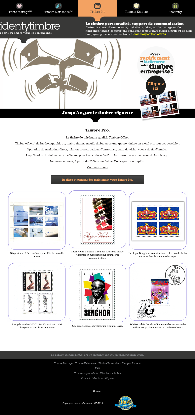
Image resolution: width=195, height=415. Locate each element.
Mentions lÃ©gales (103, 378)
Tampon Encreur (131, 363)
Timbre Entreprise (109, 363)
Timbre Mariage (63, 363)
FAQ (97, 368)
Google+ (97, 391)
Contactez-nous (97, 167)
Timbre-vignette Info (86, 373)
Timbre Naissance (86, 363)
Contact (86, 378)
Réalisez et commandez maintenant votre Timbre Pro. (97, 179)
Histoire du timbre (110, 373)
